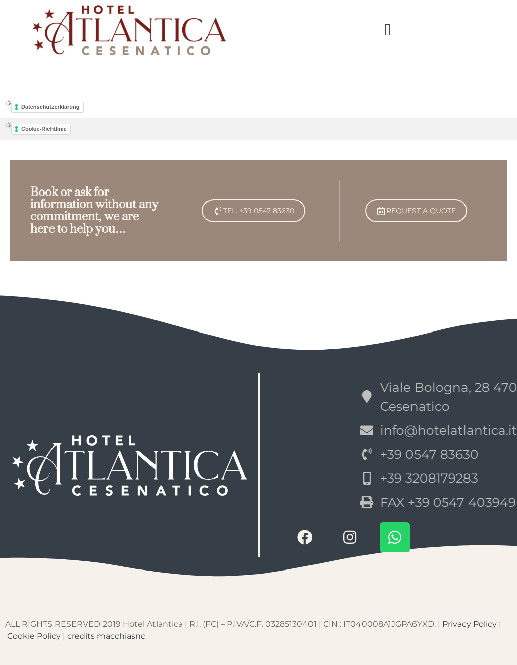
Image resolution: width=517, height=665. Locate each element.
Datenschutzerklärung (50, 107)
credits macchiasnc (106, 636)
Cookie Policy (34, 636)
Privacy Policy (469, 624)
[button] (388, 30)
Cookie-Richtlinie (44, 129)
